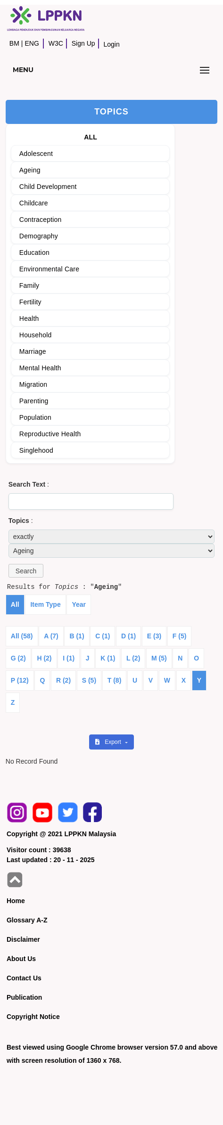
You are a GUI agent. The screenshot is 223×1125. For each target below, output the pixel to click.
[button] (25, 571)
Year (79, 604)
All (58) (22, 636)
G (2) (18, 658)
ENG (32, 43)
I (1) (68, 658)
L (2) (133, 658)
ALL (90, 137)
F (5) (180, 636)
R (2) (63, 680)
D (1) (128, 636)
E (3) (154, 636)
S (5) (89, 680)
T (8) (114, 680)
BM (14, 43)
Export (109, 742)
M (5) (159, 658)
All (15, 604)
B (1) (76, 636)
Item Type (45, 604)
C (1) (102, 636)
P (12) (20, 680)
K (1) (107, 658)
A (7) (51, 636)
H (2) (44, 658)
